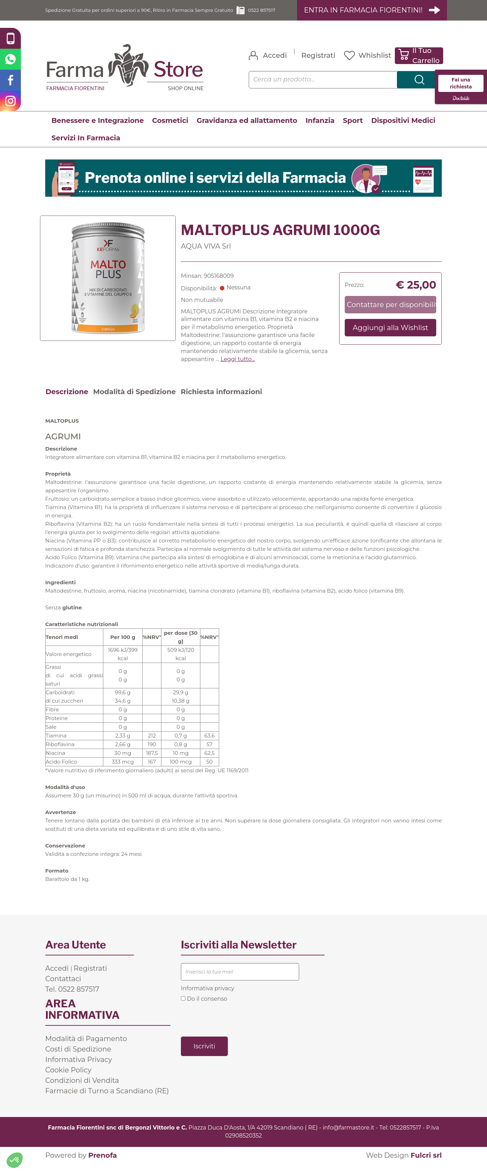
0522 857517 (284, 14)
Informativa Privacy (78, 1067)
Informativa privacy (207, 996)
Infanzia (320, 128)
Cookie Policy (68, 1078)
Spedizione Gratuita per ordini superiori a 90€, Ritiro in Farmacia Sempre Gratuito (146, 14)
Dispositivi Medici (403, 128)
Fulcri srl (426, 1163)
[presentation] (234, 1026)
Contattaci (63, 987)
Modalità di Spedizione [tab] (134, 400)
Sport (353, 128)
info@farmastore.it (348, 1135)
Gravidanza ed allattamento (247, 128)
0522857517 (405, 1135)
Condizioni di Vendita (82, 1088)
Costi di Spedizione (78, 1057)
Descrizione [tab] (67, 400)
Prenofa (102, 1163)
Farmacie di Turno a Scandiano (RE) (107, 1099)
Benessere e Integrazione (97, 128)
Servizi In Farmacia (85, 146)
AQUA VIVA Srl (206, 254)
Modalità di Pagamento (86, 1046)
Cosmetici (170, 128)
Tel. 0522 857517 (72, 997)
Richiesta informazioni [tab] (221, 400)
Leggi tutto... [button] (238, 367)
